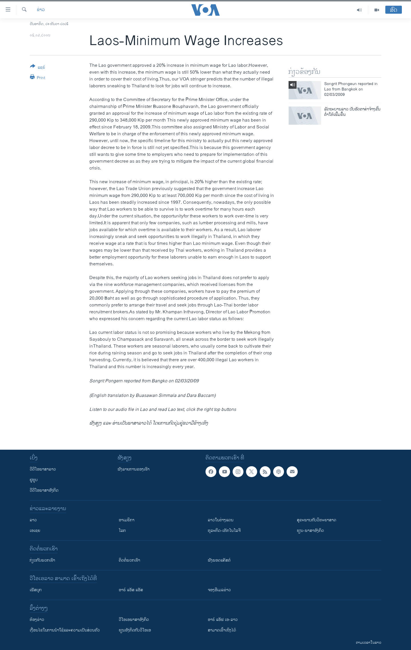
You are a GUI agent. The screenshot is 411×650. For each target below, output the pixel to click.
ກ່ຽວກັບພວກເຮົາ (42, 560)
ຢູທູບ (34, 480)
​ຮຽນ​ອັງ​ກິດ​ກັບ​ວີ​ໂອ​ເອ (135, 630)
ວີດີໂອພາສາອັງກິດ (44, 490)
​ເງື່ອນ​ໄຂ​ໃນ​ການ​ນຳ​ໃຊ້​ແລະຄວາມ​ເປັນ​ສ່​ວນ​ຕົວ (65, 630)
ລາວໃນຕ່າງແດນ (220, 520)
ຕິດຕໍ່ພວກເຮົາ (129, 560)
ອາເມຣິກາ (126, 520)
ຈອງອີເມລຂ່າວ (219, 590)
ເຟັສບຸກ (36, 590)
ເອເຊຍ (35, 531)
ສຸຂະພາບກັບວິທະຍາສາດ (316, 520)
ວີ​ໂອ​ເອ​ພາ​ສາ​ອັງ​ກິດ (134, 620)
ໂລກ (122, 531)
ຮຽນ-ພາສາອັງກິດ (310, 531)
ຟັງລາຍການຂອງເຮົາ (134, 469)
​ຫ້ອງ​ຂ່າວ (37, 620)
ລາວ (33, 520)
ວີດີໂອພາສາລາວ (43, 469)
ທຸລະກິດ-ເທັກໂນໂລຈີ (224, 531)
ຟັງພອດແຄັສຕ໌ (219, 560)
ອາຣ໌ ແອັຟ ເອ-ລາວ (223, 620)
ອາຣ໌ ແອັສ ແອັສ (131, 590)
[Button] (37, 68)
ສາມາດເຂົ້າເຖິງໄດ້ (222, 630)
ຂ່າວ (41, 10)
